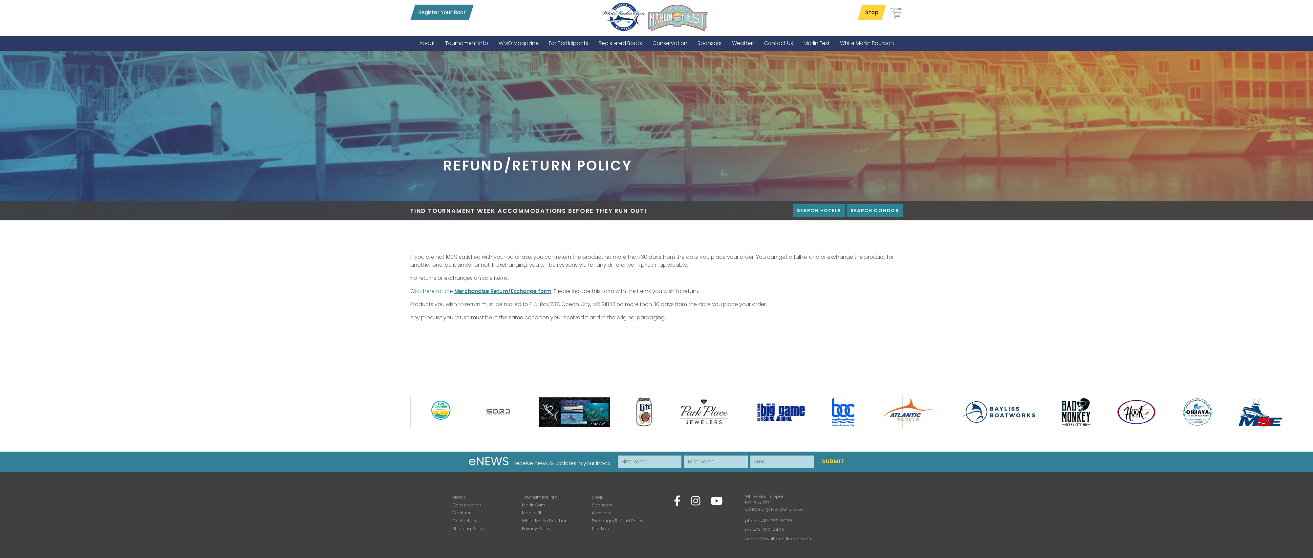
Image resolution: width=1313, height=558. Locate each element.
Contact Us (464, 521)
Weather (461, 513)
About (458, 497)
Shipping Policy (468, 528)
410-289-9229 (776, 521)
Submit (833, 461)
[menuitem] (427, 43)
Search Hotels (819, 210)
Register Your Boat (442, 12)
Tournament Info (539, 497)
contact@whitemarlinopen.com (779, 539)
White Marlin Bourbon (545, 521)
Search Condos (874, 210)
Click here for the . (481, 291)
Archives (601, 513)
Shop (871, 12)
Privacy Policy (536, 528)
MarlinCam (533, 505)
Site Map (601, 528)
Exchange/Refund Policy (617, 521)
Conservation (466, 505)
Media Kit (531, 513)
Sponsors (602, 505)
